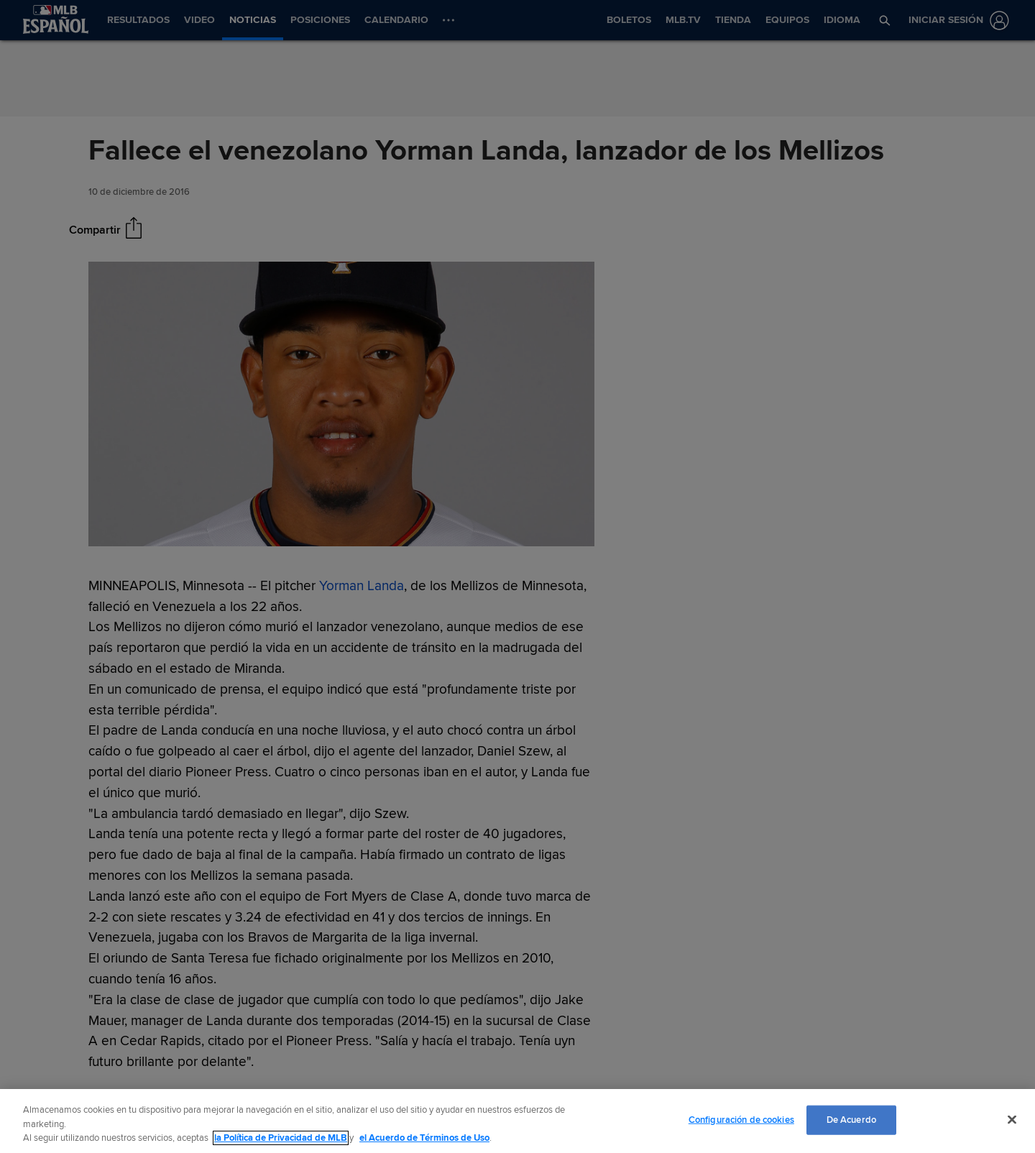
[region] (517, 1121)
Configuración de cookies (741, 1119)
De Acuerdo (851, 1119)
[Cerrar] (1012, 1119)
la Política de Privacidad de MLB (280, 1138)
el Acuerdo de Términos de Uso (424, 1138)
